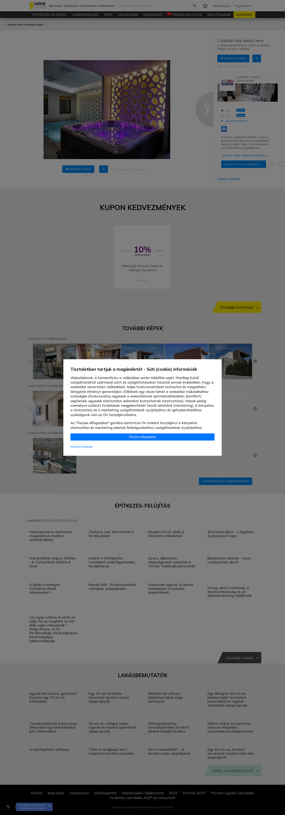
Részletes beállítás (81, 446)
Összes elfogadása (142, 437)
